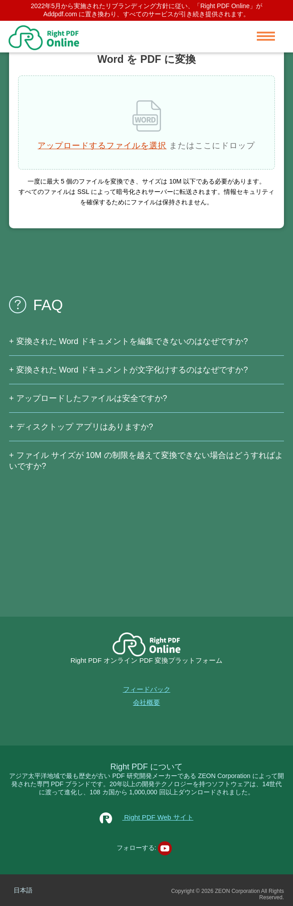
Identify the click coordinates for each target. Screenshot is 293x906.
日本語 (23, 890)
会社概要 (146, 702)
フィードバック (146, 689)
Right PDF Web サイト (146, 817)
